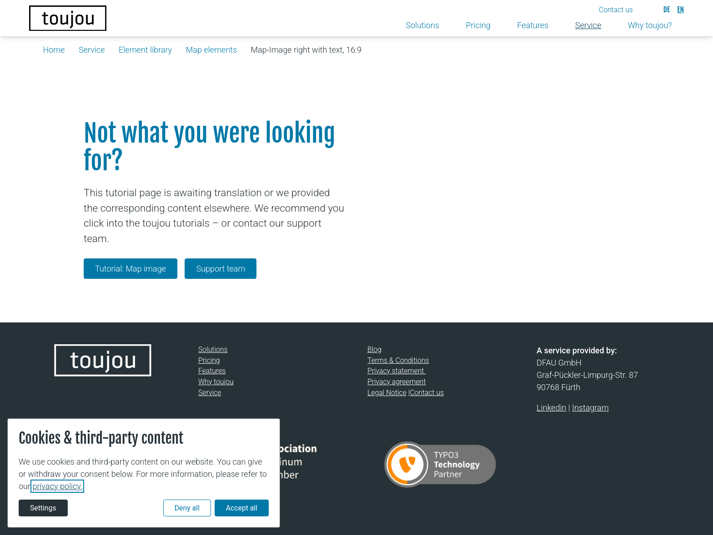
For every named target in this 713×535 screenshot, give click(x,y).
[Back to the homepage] (67, 18)
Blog (374, 349)
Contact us (427, 392)
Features (212, 371)
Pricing (209, 360)
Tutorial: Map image (130, 268)
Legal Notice (387, 392)
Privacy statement (396, 371)
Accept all (241, 508)
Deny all (187, 508)
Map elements (211, 49)
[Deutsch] (666, 9)
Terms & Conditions (398, 360)
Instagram (590, 407)
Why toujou (216, 381)
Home (54, 49)
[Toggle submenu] (446, 25)
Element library (145, 49)
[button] (624, 10)
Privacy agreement (396, 381)
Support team (220, 268)
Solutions (212, 349)
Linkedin (551, 407)
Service (92, 49)
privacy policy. (57, 486)
